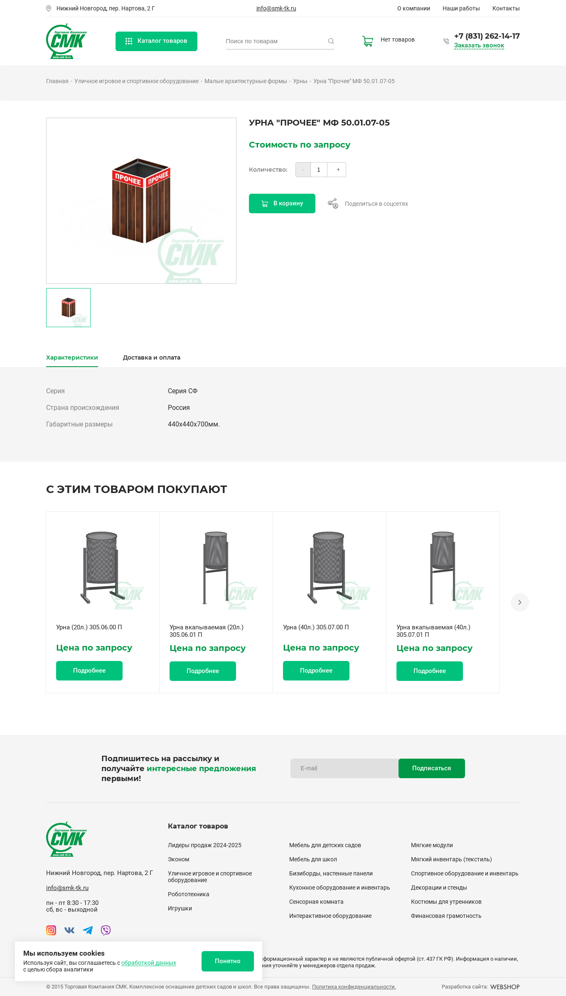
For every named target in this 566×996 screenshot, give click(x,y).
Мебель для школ (313, 859)
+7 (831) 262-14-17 (487, 36)
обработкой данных (148, 962)
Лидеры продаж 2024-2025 (204, 845)
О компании (413, 8)
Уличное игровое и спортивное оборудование (136, 81)
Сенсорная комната (316, 901)
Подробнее (89, 670)
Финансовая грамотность (446, 915)
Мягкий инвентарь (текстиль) (451, 859)
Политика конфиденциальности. (354, 987)
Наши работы (461, 8)
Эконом (178, 859)
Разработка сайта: (481, 987)
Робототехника (188, 894)
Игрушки (180, 908)
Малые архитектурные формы (245, 81)
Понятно (228, 961)
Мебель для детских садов (325, 845)
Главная (57, 81)
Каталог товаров (156, 40)
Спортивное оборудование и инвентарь (465, 873)
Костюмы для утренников (446, 901)
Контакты (506, 8)
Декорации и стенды (439, 887)
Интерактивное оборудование (330, 915)
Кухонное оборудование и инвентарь (339, 887)
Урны (300, 81)
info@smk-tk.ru (276, 8)
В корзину (282, 203)
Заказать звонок (479, 45)
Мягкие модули (432, 845)
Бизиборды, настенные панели (331, 873)
